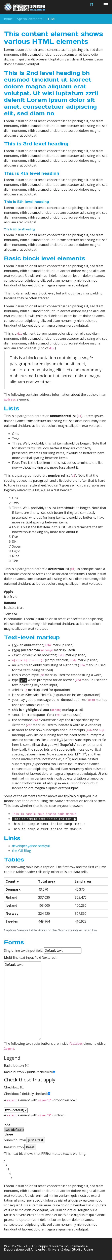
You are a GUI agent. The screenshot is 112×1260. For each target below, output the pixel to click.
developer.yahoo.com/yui (31, 845)
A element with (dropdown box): (40, 1099)
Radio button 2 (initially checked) (28, 1071)
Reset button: (14, 1146)
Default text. (22, 1000)
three (14, 1133)
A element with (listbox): (34, 1114)
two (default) (14, 1129)
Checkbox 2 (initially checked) (26, 1093)
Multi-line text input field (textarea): (30, 957)
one (14, 1124)
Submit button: (15, 1139)
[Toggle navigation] (106, 4)
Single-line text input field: (42, 950)
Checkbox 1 (12, 1086)
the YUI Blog (21, 850)
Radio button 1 (15, 1065)
